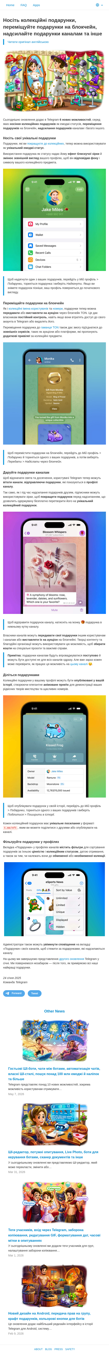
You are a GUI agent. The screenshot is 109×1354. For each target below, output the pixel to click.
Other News (54, 1011)
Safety (70, 1349)
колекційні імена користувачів (28, 308)
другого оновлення (71, 959)
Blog (48, 1349)
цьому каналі (79, 664)
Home (10, 5)
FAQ (24, 5)
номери (58, 308)
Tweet (34, 993)
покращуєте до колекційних (45, 143)
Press (58, 1349)
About (38, 1349)
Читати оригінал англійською (28, 42)
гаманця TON (50, 327)
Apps (36, 5)
